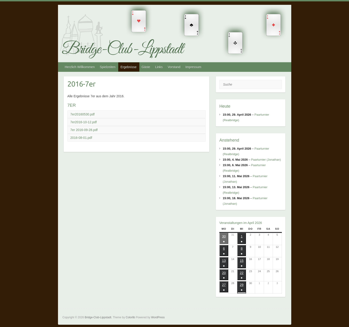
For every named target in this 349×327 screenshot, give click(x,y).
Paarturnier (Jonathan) (266, 159)
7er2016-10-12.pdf (83, 122)
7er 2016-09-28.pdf (84, 130)
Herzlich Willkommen (80, 67)
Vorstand (174, 67)
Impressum (193, 67)
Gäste (146, 67)
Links (159, 67)
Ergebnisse (129, 67)
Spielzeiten (107, 67)
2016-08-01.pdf (81, 138)
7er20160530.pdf (82, 114)
